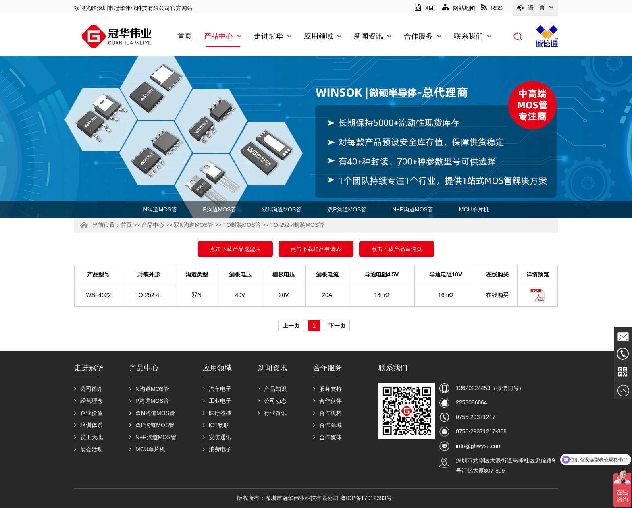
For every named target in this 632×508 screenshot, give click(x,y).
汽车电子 (217, 389)
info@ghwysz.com (479, 446)
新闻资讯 (373, 36)
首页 (184, 36)
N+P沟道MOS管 (412, 209)
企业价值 (88, 413)
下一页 (336, 325)
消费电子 (217, 449)
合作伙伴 (327, 401)
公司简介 (88, 389)
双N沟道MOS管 (281, 209)
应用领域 (323, 36)
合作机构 (327, 413)
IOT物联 (216, 425)
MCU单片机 (474, 209)
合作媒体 (327, 437)
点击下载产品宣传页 (396, 249)
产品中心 (223, 36)
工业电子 (217, 401)
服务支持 (327, 389)
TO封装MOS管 (241, 225)
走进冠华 (273, 36)
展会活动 (88, 449)
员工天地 (88, 437)
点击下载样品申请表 (316, 249)
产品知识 (272, 389)
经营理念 (88, 401)
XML (425, 8)
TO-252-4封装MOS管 (297, 225)
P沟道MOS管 (219, 209)
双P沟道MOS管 (346, 209)
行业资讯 (272, 413)
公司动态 (272, 401)
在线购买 (497, 295)
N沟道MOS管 (160, 209)
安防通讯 (217, 437)
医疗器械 (217, 413)
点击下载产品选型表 (235, 249)
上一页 (291, 325)
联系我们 (473, 36)
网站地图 (459, 8)
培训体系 (88, 425)
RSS (492, 8)
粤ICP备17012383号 (366, 498)
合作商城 (327, 425)
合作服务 (423, 36)
